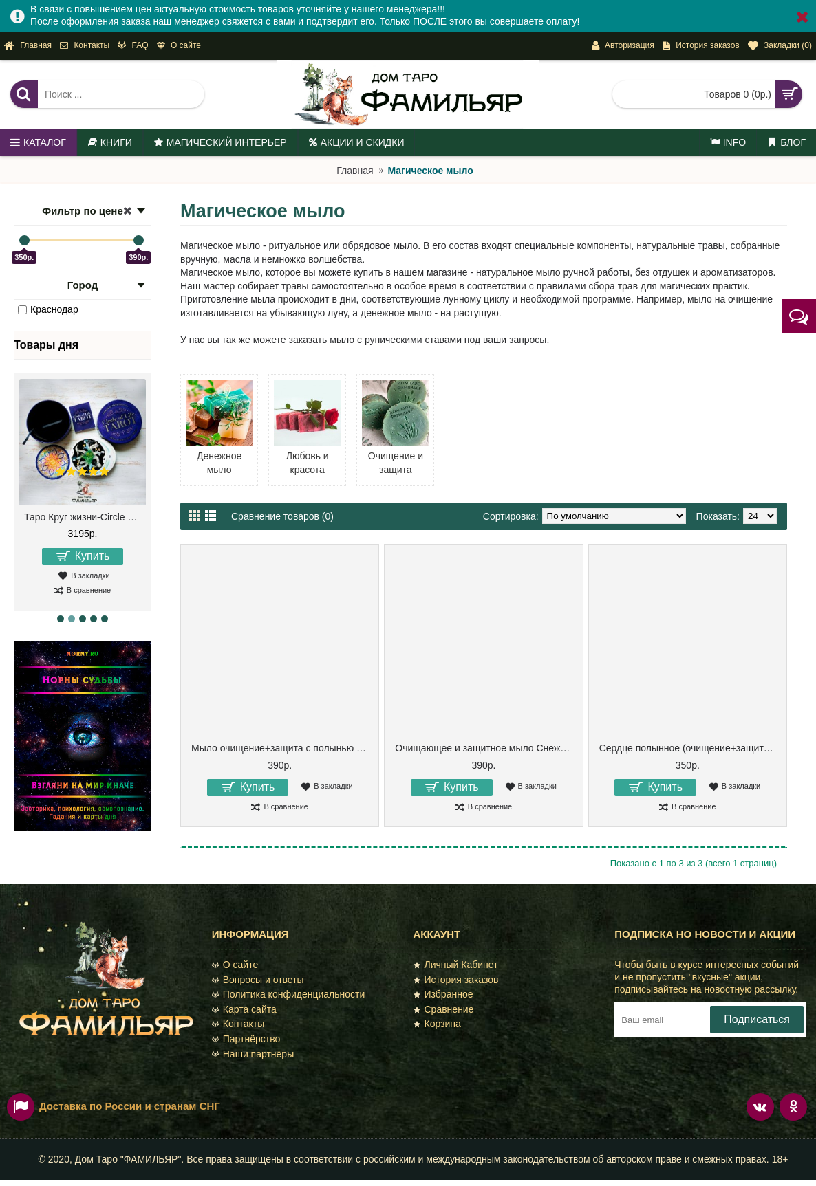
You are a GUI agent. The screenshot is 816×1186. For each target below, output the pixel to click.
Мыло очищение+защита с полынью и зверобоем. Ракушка (282, 748)
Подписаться (757, 1019)
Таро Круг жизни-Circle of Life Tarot (85, 517)
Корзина (437, 1023)
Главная (354, 170)
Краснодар (48, 309)
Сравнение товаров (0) (282, 516)
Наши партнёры (253, 1053)
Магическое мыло (430, 170)
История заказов (456, 979)
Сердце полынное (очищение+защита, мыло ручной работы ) (690, 748)
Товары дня (46, 345)
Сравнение (444, 1009)
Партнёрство (246, 1038)
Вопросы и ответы (258, 979)
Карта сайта (244, 1009)
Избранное (443, 994)
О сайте (235, 964)
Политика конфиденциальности (288, 994)
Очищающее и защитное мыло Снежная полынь (486, 748)
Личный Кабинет (456, 964)
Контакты (238, 1023)
